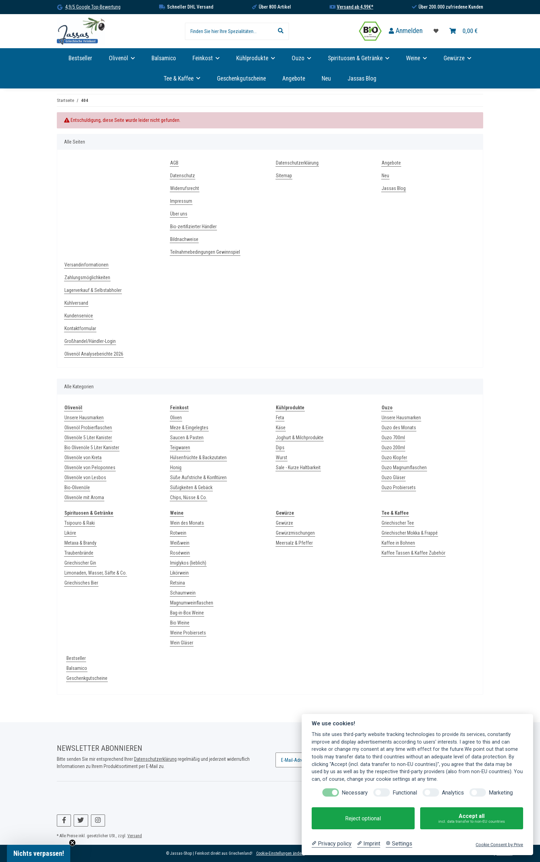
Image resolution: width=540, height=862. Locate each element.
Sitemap (284, 175)
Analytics (453, 792)
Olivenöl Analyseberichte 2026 (93, 354)
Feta (280, 417)
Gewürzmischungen (295, 533)
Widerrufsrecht (184, 188)
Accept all (471, 818)
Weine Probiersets (188, 632)
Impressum (181, 201)
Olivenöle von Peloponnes (89, 467)
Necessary (355, 792)
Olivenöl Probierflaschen (88, 427)
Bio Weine (179, 623)
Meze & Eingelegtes (189, 427)
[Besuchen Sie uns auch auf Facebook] (64, 820)
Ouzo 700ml (393, 437)
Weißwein (179, 543)
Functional (405, 792)
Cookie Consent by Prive (499, 844)
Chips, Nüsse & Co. (188, 497)
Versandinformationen (86, 264)
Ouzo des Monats (399, 427)
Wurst (281, 457)
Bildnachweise (184, 239)
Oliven (176, 417)
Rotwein (178, 533)
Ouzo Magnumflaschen (404, 467)
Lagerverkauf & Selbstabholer (93, 290)
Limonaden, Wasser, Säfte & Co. (95, 573)
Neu (326, 78)
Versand (134, 835)
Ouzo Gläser (393, 477)
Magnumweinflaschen (191, 603)
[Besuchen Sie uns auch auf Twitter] (81, 820)
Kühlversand (76, 303)
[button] (405, 31)
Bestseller (76, 658)
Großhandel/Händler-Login (90, 341)
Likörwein (179, 573)
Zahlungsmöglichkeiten (87, 277)
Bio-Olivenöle (77, 487)
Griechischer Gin (80, 563)
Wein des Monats (187, 523)
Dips (280, 447)
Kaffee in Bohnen (398, 543)
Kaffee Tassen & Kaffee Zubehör (413, 553)
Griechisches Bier (81, 583)
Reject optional (363, 818)
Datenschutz (182, 175)
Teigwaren (180, 447)
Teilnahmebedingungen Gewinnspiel (205, 252)
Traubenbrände (78, 553)
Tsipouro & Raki (79, 523)
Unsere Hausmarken (84, 417)
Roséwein (180, 553)
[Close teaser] (72, 842)
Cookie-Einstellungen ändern (280, 853)
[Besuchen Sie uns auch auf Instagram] (98, 820)
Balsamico (76, 668)
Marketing (501, 792)
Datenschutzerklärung (297, 163)
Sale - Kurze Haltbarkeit (298, 467)
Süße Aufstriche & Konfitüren (198, 477)
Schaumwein (183, 593)
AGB (174, 163)
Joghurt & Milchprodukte (299, 437)
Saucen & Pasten (187, 437)
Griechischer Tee (398, 523)
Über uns (178, 214)
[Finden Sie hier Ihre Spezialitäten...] (229, 31)
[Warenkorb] (463, 31)
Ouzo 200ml (393, 447)
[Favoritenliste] (436, 31)
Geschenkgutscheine (86, 678)
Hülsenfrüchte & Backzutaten (198, 457)
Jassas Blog (361, 78)
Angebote (293, 78)
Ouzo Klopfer (394, 457)
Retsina (177, 583)
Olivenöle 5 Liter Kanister (88, 437)
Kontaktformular (80, 328)
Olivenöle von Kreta (83, 457)
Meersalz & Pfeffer (294, 543)
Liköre (70, 533)
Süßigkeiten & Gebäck (191, 487)
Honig (175, 467)
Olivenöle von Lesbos (85, 477)
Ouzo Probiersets (399, 487)
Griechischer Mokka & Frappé (410, 533)
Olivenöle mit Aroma (84, 497)
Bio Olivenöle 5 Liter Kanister (91, 447)
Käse (280, 427)
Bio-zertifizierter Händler (193, 226)
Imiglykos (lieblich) (188, 563)
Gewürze (284, 523)
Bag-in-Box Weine (187, 613)
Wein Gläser (181, 642)
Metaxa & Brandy (80, 543)
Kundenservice (78, 315)
